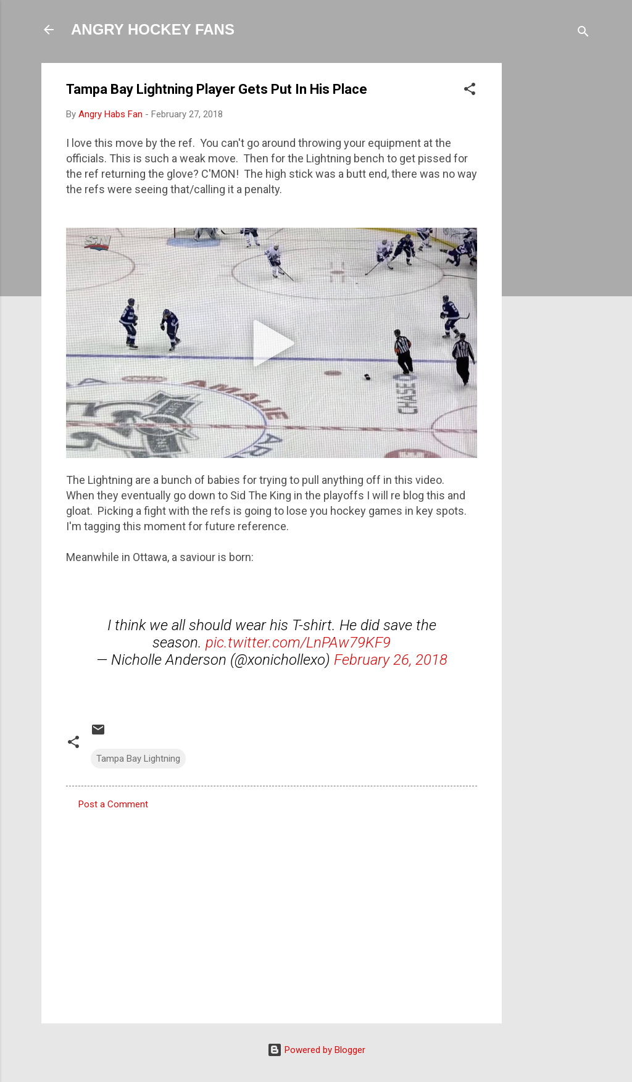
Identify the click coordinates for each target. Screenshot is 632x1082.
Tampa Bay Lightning (138, 758)
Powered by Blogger (316, 1049)
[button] (469, 91)
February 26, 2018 (390, 659)
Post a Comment (113, 804)
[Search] (583, 33)
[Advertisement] (551, 248)
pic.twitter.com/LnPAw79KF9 (298, 642)
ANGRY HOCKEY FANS (153, 29)
